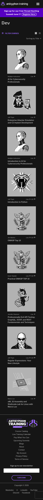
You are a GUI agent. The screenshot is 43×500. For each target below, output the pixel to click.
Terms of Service (21, 459)
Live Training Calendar (21, 434)
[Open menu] (38, 4)
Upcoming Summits (21, 441)
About (21, 447)
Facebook (26, 493)
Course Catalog (21, 431)
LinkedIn (24, 490)
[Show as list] (39, 33)
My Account (21, 453)
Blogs (21, 444)
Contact (21, 450)
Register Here (29, 14)
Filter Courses (10, 33)
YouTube (33, 490)
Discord (16, 493)
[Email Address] (21, 470)
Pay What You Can (21, 437)
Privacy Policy (21, 456)
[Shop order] (29, 38)
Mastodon (10, 490)
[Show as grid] (35, 33)
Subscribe (21, 478)
